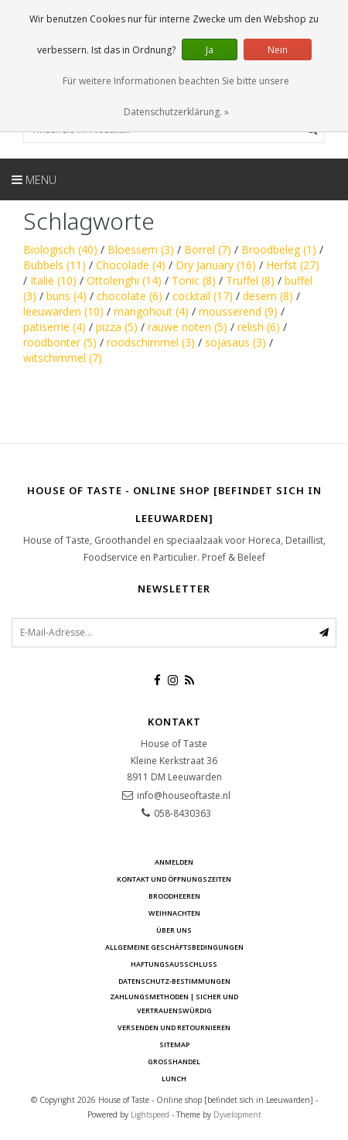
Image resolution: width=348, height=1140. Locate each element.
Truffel (250, 280)
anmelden (174, 862)
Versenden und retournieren (174, 1027)
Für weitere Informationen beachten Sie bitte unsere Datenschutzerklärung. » (176, 96)
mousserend (238, 311)
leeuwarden (63, 311)
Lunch (174, 1078)
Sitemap (174, 1044)
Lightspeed (150, 1114)
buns (66, 295)
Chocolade (130, 265)
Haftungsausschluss (174, 964)
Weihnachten (174, 913)
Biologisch (60, 249)
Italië (53, 280)
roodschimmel (151, 342)
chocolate (129, 295)
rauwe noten (187, 326)
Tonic (194, 280)
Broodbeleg (278, 249)
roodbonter (60, 342)
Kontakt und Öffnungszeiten (174, 879)
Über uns (174, 930)
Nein (278, 49)
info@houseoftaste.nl (183, 795)
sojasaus (235, 342)
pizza (117, 326)
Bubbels (54, 265)
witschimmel (62, 357)
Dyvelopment (237, 1114)
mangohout (151, 311)
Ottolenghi (124, 280)
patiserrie (54, 326)
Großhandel (174, 1061)
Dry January (216, 265)
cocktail (202, 295)
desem (268, 295)
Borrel (207, 249)
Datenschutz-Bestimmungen (174, 981)
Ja (209, 49)
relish (258, 326)
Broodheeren (174, 896)
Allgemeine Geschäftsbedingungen (174, 947)
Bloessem (140, 249)
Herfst (292, 265)
